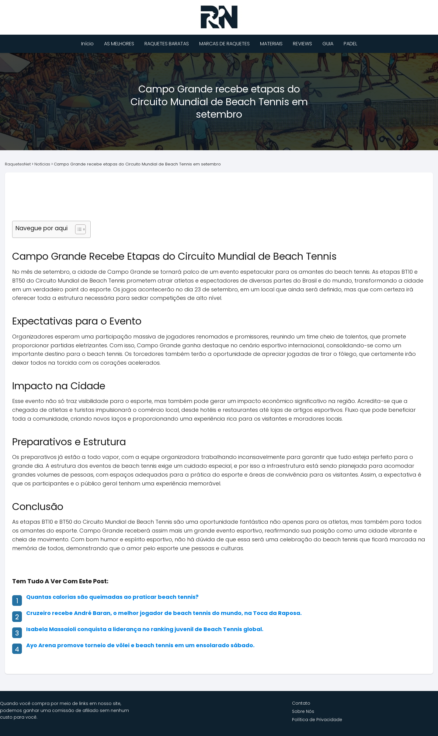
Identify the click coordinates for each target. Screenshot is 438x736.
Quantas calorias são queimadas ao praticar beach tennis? (112, 597)
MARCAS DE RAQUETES (224, 43)
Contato (301, 703)
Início (87, 43)
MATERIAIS (271, 43)
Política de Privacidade (317, 720)
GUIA (327, 43)
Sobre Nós (303, 711)
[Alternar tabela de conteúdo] (77, 229)
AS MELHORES (119, 43)
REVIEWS (302, 43)
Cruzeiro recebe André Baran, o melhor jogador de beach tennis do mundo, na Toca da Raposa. (164, 613)
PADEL (350, 43)
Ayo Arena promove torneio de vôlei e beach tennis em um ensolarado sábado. (140, 645)
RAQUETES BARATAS (166, 43)
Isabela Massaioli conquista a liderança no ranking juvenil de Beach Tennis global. (144, 629)
